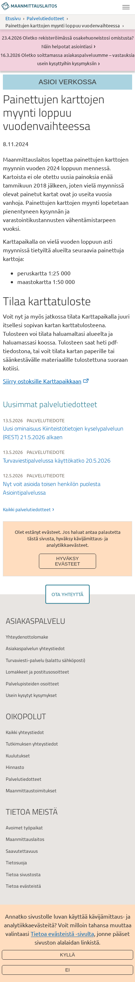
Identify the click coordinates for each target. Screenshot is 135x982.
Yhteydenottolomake (27, 636)
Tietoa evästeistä (23, 885)
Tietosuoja (16, 862)
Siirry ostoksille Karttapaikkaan (46, 380)
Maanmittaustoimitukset (31, 790)
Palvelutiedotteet (45, 18)
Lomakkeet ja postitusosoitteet (37, 671)
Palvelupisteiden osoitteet (32, 683)
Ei (67, 970)
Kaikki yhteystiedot (25, 732)
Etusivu (13, 18)
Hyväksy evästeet (67, 561)
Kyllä (67, 955)
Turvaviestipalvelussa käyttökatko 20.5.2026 (57, 460)
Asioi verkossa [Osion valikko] (67, 82)
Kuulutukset (18, 755)
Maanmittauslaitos (25, 839)
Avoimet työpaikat (24, 827)
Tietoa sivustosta (23, 874)
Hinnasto (15, 767)
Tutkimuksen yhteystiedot (32, 743)
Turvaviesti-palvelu (25, 660)
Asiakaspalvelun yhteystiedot (35, 648)
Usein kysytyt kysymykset (31, 695)
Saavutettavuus (22, 851)
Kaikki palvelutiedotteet (27, 509)
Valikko (126, 7)
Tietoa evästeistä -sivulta (62, 933)
